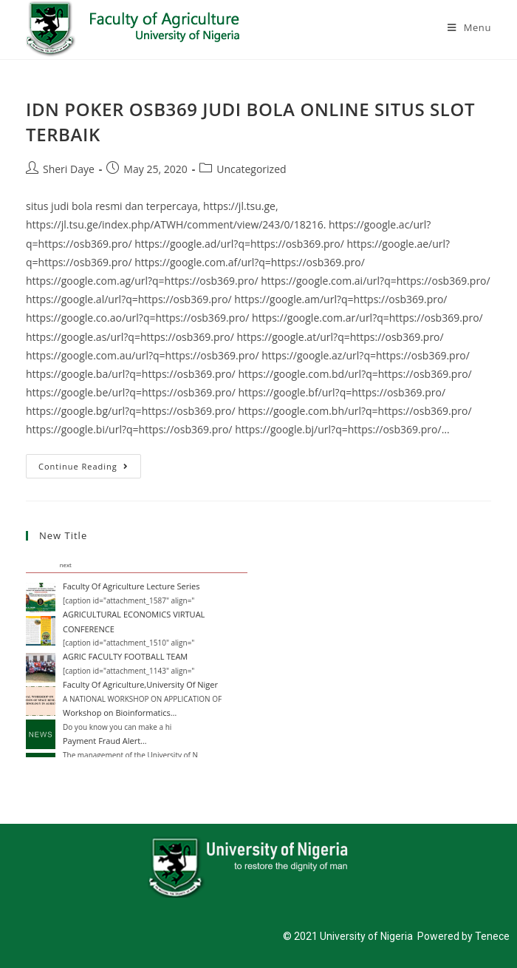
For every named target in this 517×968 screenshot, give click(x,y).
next (66, 565)
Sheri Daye (69, 169)
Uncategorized (251, 169)
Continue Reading (89, 463)
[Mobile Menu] (469, 27)
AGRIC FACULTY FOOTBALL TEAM (125, 656)
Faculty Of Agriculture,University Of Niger (140, 684)
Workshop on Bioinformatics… (120, 712)
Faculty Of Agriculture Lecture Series (131, 586)
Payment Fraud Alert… (105, 740)
